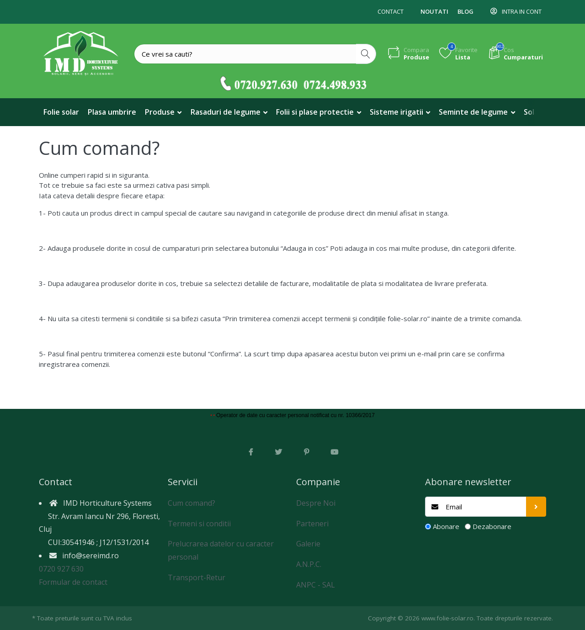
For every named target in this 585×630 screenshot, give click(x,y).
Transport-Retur (196, 577)
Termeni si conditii (199, 524)
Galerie (308, 544)
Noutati (434, 11)
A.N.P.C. (308, 564)
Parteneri (312, 524)
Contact (391, 11)
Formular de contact (73, 582)
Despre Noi (315, 503)
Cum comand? (191, 503)
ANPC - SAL (315, 585)
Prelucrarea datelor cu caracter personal (221, 550)
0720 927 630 (61, 569)
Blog (465, 11)
